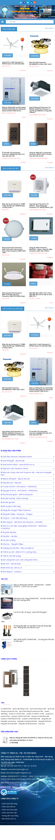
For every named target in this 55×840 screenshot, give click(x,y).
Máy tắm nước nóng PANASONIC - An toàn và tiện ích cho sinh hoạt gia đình (34, 629)
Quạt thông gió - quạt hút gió (13, 490)
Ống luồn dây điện (8, 562)
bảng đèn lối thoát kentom (28, 753)
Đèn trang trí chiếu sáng (11, 536)
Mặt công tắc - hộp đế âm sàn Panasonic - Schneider (21, 551)
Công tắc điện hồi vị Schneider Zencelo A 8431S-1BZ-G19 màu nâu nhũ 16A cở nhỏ (40, 161)
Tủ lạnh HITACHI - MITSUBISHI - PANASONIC (19, 516)
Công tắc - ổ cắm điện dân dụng (14, 547)
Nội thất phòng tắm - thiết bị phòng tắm (17, 524)
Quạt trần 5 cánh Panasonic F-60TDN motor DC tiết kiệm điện (13, 65)
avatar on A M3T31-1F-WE (35, 743)
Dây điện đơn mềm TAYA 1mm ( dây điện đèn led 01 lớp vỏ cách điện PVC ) (40, 310)
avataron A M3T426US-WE (31, 748)
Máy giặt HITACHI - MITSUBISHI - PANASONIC (19, 520)
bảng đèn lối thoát (44, 751)
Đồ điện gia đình (8, 532)
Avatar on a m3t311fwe (17, 743)
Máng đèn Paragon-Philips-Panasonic (16, 539)
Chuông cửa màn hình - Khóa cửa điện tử (17, 577)
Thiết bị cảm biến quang (11, 585)
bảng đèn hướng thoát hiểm (27, 751)
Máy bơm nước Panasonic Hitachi (14, 498)
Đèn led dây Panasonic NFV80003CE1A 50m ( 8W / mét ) (40, 65)
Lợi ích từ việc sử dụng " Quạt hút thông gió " (31, 641)
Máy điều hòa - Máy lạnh (11, 512)
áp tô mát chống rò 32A (21, 738)
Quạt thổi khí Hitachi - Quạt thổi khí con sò (17, 494)
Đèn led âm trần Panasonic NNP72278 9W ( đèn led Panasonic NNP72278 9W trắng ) (13, 310)
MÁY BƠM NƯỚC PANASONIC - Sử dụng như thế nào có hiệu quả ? (34, 670)
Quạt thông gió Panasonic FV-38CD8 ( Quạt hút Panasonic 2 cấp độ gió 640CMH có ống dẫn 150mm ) (40, 114)
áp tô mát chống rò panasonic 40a (31, 741)
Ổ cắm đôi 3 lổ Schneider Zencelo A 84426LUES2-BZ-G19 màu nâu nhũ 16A (13, 161)
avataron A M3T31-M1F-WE (20, 746)
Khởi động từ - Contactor (11, 601)
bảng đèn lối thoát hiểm (9, 753)
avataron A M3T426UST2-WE (11, 748)
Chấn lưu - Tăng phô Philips (12, 573)
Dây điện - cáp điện (9, 565)
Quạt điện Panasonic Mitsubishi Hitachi (16, 486)
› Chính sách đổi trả (8, 836)
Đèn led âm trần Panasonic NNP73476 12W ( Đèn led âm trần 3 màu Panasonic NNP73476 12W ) (14, 264)
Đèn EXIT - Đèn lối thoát (11, 593)
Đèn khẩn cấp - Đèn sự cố (11, 597)
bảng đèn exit (46, 748)
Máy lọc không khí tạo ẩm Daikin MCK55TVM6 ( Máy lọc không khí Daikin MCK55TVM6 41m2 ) (14, 113)
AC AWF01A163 (6, 738)
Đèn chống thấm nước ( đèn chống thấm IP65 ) (19, 589)
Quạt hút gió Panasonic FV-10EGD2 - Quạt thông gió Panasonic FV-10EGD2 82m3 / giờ (41, 216)
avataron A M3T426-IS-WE (40, 746)
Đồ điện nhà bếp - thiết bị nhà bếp (14, 528)
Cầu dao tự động (8, 569)
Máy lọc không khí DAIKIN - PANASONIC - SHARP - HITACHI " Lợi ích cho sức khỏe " (33, 615)
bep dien (42, 753)
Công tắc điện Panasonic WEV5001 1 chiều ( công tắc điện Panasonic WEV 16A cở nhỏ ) (40, 263)
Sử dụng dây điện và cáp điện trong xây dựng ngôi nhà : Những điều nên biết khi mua (32, 656)
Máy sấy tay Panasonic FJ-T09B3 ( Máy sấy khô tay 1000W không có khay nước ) (13, 216)
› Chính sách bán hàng (9, 833)
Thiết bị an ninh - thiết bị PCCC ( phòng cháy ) (19, 581)
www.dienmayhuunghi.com (18, 799)
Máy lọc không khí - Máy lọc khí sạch (15, 508)
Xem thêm (49, 28)
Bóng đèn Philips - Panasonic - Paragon (16, 543)
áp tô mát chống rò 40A (38, 738)
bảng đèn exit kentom (8, 751)
